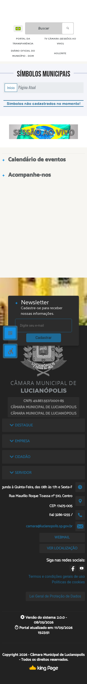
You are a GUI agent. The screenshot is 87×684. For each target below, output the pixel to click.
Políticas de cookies (68, 582)
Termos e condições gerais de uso (57, 576)
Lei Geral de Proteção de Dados (55, 596)
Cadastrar (43, 337)
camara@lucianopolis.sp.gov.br (49, 526)
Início (11, 87)
